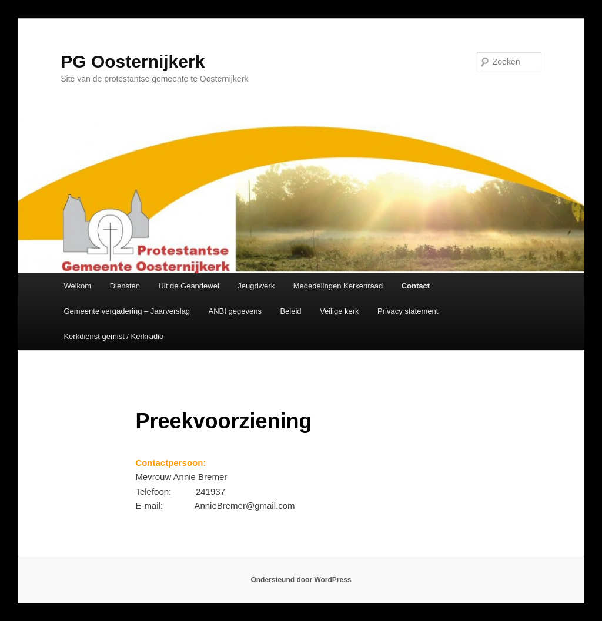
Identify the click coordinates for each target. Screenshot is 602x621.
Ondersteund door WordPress (300, 580)
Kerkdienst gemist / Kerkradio (113, 336)
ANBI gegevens (235, 311)
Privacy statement (407, 311)
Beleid (290, 311)
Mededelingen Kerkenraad (338, 285)
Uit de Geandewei (188, 285)
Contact (416, 285)
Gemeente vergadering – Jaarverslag (126, 311)
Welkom (77, 285)
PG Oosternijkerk (133, 61)
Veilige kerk (339, 311)
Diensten (125, 285)
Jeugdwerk (256, 285)
